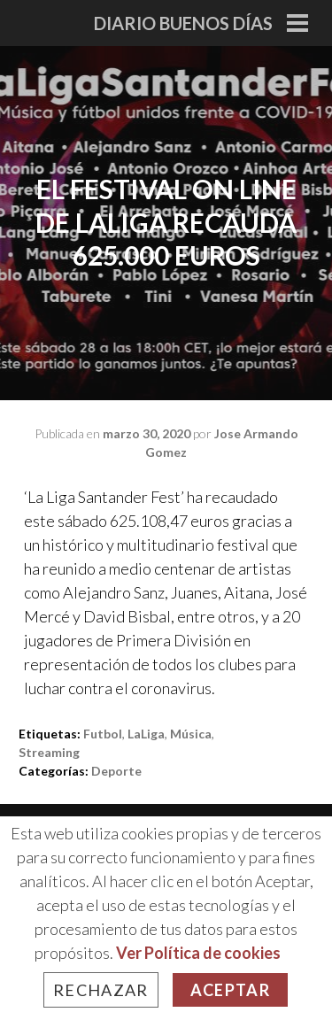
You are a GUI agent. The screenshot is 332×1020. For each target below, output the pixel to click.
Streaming (49, 752)
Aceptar (230, 990)
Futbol (102, 733)
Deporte (116, 770)
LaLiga (146, 733)
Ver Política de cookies (198, 952)
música (191, 733)
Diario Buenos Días (183, 23)
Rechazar (101, 990)
